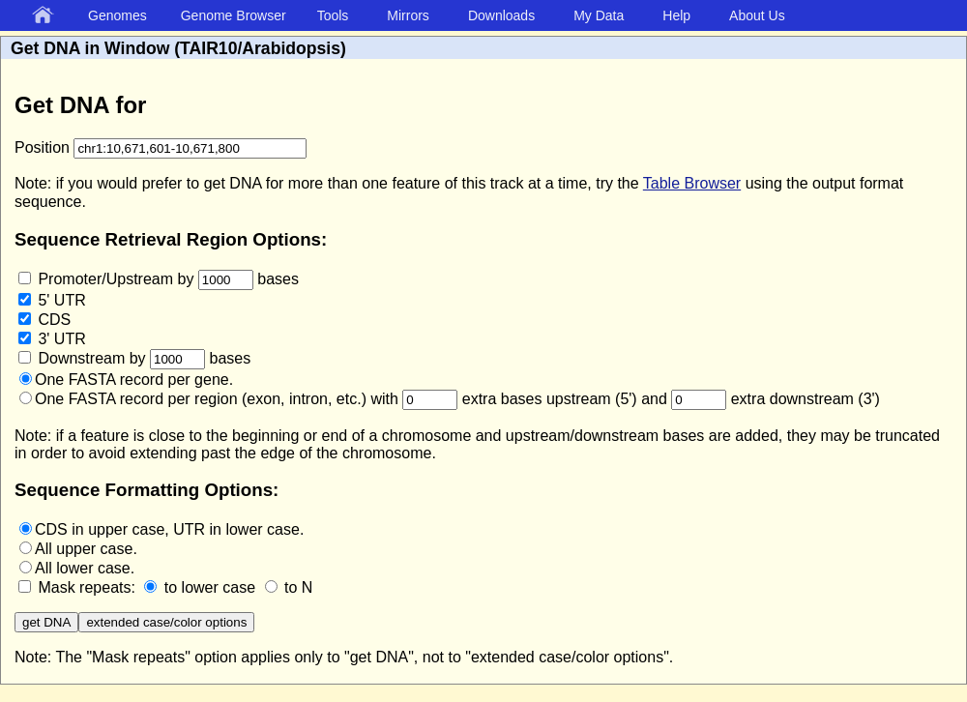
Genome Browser (233, 15)
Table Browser (692, 183)
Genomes (117, 15)
